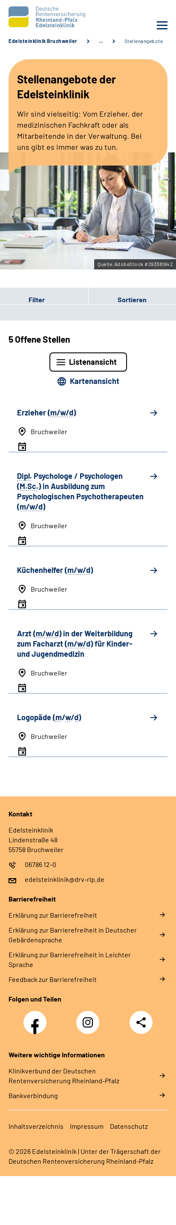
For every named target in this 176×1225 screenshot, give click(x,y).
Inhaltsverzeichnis (36, 1126)
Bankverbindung (33, 1095)
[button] (44, 299)
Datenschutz (129, 1126)
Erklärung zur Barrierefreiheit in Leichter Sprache (70, 959)
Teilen (141, 1022)
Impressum (87, 1126)
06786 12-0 (40, 864)
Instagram (90, 1018)
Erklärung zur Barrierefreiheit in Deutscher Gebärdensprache (73, 935)
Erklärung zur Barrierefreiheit (53, 915)
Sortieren (132, 299)
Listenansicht (93, 361)
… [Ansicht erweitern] (101, 40)
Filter (22, 299)
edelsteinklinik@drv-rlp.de (64, 879)
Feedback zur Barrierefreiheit (53, 979)
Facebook (37, 1018)
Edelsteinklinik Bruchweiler (43, 41)
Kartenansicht (94, 381)
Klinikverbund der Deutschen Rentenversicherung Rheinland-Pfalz (64, 1076)
